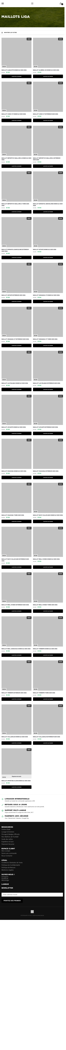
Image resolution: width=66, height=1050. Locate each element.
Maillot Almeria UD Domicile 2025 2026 (46, 70)
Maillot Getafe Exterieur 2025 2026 (13, 295)
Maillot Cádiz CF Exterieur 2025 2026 (45, 114)
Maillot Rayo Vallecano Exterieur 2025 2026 (15, 560)
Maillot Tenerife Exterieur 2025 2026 (14, 693)
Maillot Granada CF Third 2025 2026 (45, 339)
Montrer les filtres (9, 33)
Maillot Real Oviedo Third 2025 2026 (45, 605)
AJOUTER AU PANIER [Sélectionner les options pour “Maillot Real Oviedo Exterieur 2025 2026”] (16, 611)
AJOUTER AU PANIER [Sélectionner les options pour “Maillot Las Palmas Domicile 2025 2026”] (16, 389)
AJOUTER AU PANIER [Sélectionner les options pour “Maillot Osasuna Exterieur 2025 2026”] (48, 477)
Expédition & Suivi (8, 842)
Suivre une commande (9, 853)
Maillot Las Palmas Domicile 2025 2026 (15, 383)
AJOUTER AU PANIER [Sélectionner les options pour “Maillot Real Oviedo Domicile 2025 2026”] (48, 567)
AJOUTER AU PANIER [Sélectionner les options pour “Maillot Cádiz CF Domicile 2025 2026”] (16, 120)
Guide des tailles (7, 839)
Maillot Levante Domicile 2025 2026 (14, 427)
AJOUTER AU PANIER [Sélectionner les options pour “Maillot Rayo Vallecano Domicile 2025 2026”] (48, 521)
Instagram (5, 877)
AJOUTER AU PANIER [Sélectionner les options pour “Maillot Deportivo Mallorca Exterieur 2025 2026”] (48, 166)
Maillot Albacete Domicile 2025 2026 (14, 70)
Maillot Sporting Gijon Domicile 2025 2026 (16, 780)
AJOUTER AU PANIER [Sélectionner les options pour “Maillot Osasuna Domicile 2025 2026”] (16, 477)
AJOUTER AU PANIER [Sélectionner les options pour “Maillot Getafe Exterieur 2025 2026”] (16, 301)
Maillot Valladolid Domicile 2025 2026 (15, 737)
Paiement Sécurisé (8, 844)
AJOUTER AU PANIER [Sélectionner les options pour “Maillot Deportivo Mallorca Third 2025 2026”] (16, 211)
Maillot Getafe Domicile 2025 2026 (44, 249)
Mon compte (6, 851)
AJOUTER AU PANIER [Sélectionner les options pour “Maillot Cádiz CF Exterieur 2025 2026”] (48, 120)
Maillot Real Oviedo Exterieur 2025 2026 (15, 605)
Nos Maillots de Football (10, 837)
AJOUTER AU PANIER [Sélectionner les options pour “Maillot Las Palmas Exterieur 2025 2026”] (48, 389)
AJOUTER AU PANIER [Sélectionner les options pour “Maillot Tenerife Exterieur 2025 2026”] (16, 699)
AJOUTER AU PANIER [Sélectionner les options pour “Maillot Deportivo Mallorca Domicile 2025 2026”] (16, 166)
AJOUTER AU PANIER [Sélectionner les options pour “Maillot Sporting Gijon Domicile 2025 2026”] (16, 787)
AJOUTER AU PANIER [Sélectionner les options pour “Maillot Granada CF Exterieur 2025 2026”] (16, 345)
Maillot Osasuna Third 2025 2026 (13, 515)
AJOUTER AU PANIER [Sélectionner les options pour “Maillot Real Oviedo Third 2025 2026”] (48, 611)
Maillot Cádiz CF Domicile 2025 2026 (14, 114)
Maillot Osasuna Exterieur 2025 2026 (45, 471)
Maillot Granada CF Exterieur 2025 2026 (15, 339)
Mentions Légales (8, 870)
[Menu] (5, 3)
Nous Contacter (7, 856)
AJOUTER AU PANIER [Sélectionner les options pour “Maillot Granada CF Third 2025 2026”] (48, 345)
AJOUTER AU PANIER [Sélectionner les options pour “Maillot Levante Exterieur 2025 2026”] (48, 433)
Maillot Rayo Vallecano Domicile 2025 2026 (48, 515)
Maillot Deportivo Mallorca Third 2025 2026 (15, 204)
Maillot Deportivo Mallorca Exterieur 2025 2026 (46, 159)
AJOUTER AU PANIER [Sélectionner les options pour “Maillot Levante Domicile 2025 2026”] (16, 433)
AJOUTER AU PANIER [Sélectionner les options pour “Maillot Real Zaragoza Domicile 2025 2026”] (16, 655)
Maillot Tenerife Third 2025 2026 (44, 693)
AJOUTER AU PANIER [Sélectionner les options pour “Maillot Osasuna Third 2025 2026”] (16, 521)
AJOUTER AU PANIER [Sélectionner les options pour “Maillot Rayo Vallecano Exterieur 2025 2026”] (16, 567)
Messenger (5, 880)
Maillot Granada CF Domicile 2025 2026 (46, 295)
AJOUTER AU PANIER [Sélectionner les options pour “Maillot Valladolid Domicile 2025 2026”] (16, 743)
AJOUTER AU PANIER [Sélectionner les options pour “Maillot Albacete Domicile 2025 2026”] (16, 76)
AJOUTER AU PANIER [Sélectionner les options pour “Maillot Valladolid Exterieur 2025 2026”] (48, 743)
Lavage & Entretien (8, 832)
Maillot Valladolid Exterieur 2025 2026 (46, 737)
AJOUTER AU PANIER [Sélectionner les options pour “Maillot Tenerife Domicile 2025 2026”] (48, 655)
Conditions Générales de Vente (12, 863)
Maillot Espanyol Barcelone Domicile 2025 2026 (48, 204)
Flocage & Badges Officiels (11, 834)
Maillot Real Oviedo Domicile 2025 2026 (46, 559)
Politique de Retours (8, 867)
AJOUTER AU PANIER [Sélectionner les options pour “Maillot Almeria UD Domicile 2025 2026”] (48, 76)
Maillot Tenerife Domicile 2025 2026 (45, 649)
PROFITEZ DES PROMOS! (12, 901)
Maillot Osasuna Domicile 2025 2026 (14, 471)
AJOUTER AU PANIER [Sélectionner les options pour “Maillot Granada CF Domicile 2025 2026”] (48, 301)
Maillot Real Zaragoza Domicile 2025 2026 (16, 649)
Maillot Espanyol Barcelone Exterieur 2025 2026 (15, 250)
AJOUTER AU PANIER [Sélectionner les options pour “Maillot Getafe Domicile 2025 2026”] (48, 257)
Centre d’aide (6, 829)
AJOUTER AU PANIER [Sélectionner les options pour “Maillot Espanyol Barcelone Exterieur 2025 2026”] (16, 257)
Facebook (5, 878)
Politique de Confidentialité (11, 865)
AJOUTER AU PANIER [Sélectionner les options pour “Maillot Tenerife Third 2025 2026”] (48, 699)
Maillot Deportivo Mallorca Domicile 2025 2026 (16, 159)
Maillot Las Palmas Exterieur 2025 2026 (46, 383)
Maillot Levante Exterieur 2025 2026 (45, 427)
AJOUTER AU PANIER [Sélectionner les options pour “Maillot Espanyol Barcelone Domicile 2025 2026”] (48, 211)
